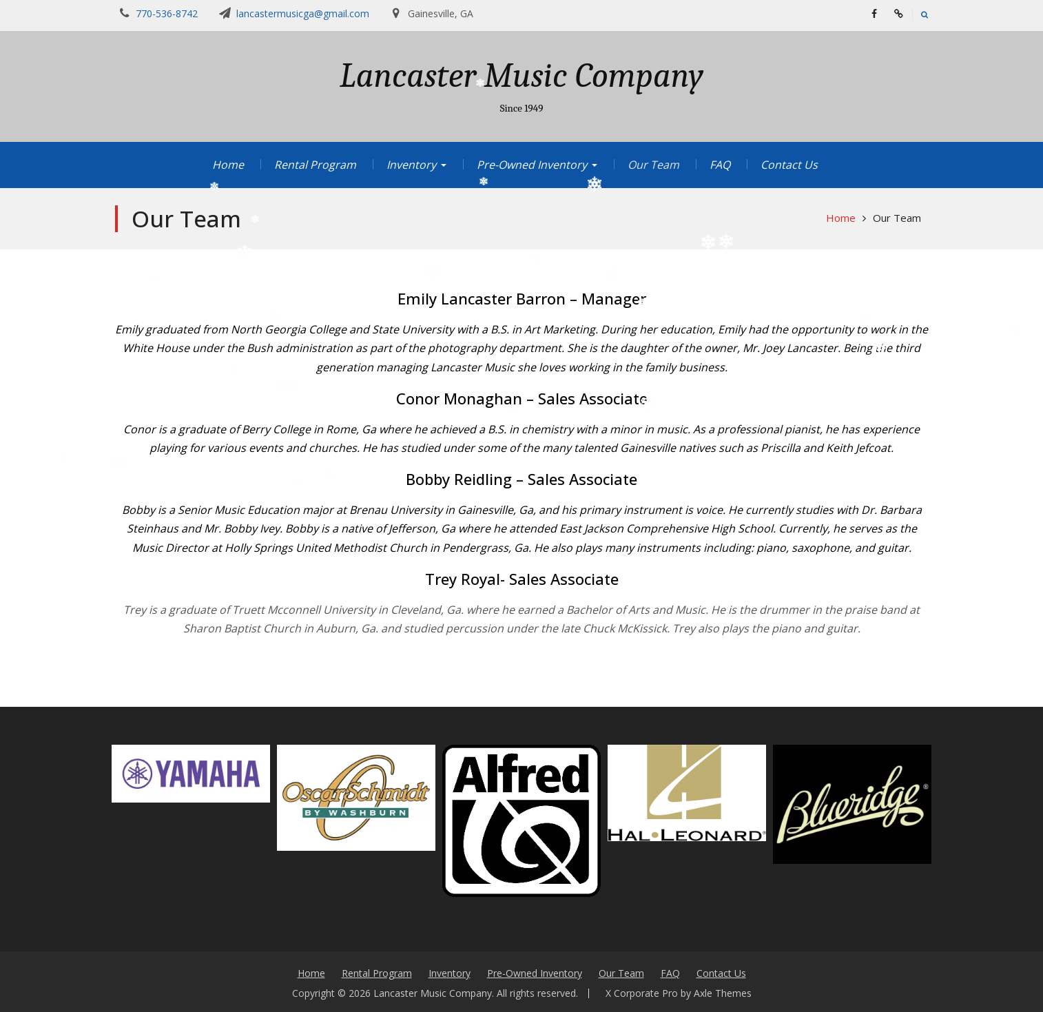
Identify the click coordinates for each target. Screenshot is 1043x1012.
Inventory (411, 164)
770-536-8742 (167, 13)
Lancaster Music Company (521, 76)
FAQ (720, 164)
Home (228, 164)
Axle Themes (723, 993)
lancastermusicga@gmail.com (302, 13)
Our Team (653, 164)
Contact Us (789, 164)
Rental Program (315, 164)
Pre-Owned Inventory (532, 164)
